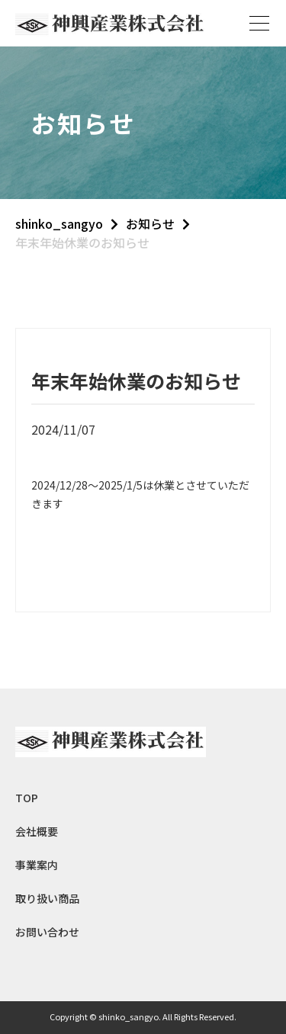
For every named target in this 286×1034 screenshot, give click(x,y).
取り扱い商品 (47, 898)
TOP (26, 797)
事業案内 (36, 864)
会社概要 (36, 831)
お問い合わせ (47, 931)
